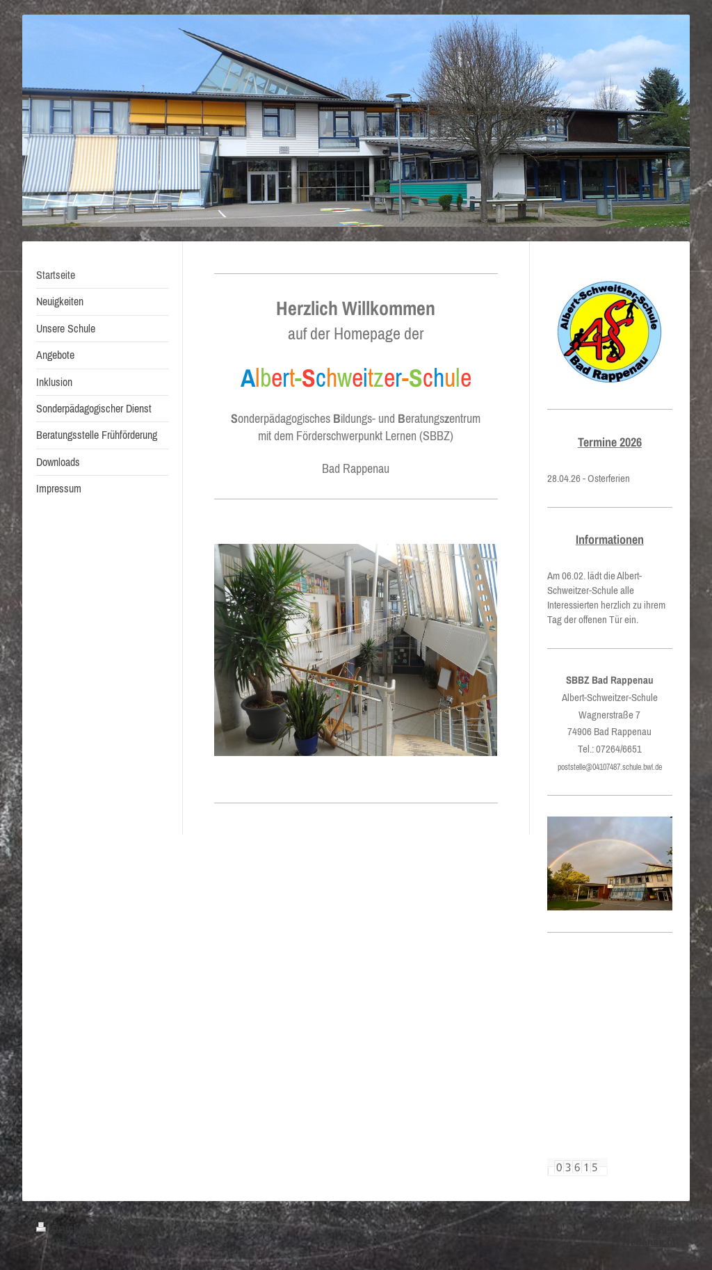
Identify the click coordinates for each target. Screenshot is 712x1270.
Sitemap (140, 1228)
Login (662, 1228)
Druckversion (76, 1228)
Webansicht (649, 1242)
